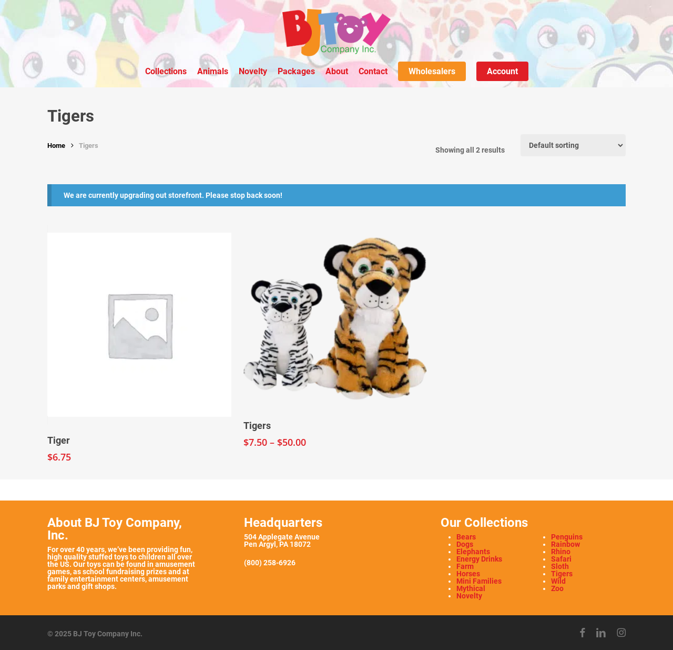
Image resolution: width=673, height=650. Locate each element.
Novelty (469, 596)
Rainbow (565, 544)
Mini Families (479, 581)
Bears (466, 537)
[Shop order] (573, 145)
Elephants (473, 551)
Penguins (567, 537)
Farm (465, 566)
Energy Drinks (479, 559)
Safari (561, 559)
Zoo (557, 588)
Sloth (560, 566)
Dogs (464, 544)
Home (56, 145)
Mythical (470, 588)
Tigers (562, 573)
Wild (558, 581)
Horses (468, 573)
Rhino (560, 551)
